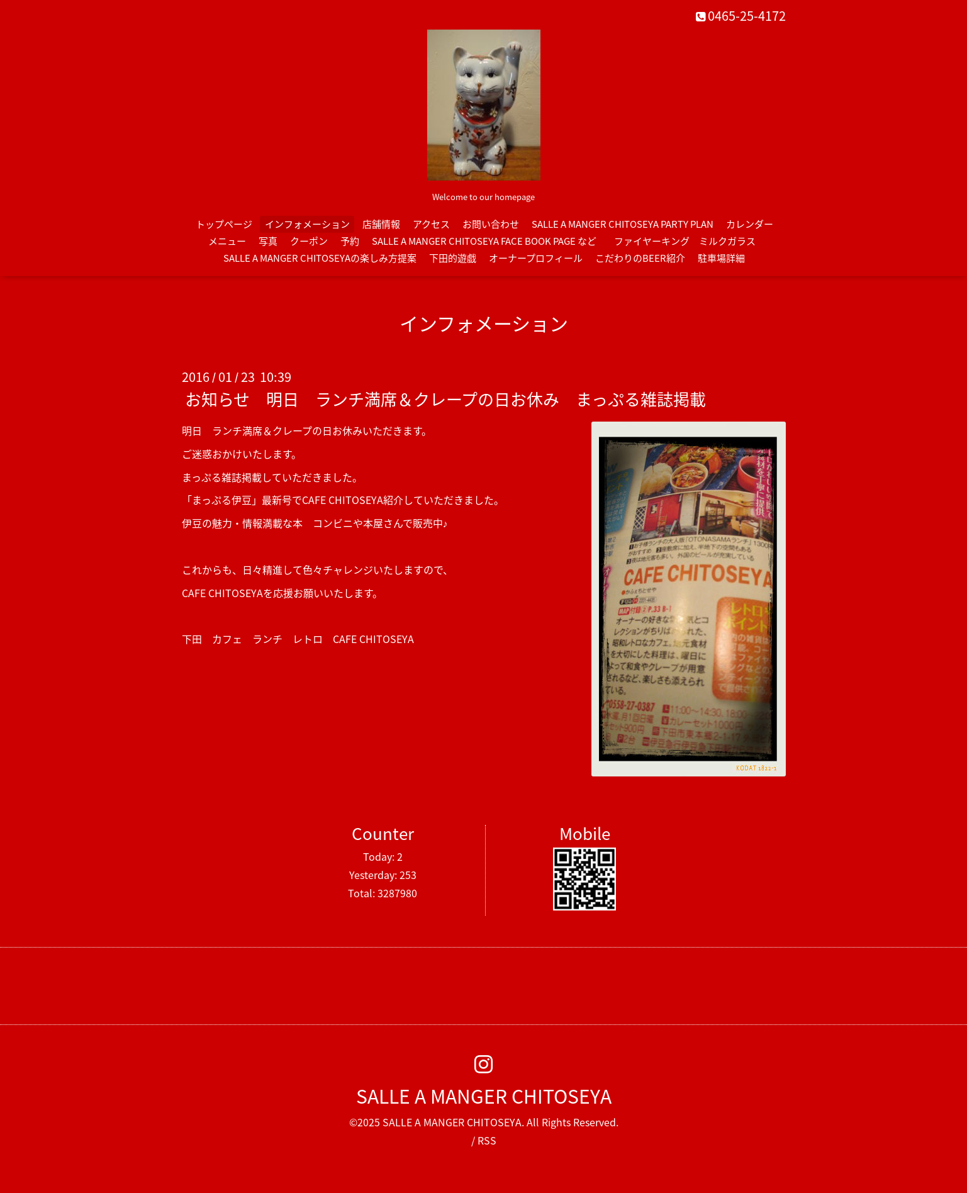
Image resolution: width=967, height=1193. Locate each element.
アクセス (431, 224)
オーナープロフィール (536, 258)
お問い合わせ (490, 224)
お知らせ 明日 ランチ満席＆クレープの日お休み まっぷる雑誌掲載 (445, 399)
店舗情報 (381, 224)
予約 (349, 241)
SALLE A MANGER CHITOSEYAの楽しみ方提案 (319, 258)
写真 (268, 241)
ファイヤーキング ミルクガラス (689, 241)
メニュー (227, 241)
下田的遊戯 (452, 258)
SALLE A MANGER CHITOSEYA (484, 1096)
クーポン (309, 241)
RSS (487, 1140)
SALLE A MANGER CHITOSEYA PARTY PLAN (622, 224)
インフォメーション (307, 224)
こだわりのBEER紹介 (640, 258)
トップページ (224, 224)
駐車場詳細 (721, 258)
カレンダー (749, 224)
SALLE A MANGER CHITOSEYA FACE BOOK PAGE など (484, 241)
